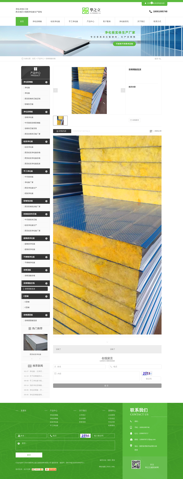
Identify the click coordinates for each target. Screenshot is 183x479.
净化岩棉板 (37, 21)
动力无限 (27, 469)
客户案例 (107, 21)
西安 (113, 460)
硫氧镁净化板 (29, 238)
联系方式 (157, 21)
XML (113, 467)
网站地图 (102, 467)
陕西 (109, 460)
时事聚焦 (111, 425)
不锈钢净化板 (29, 257)
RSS (108, 467)
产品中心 (90, 21)
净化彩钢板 (28, 82)
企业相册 (82, 418)
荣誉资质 (82, 422)
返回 (158, 59)
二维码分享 (157, 131)
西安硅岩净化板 (35, 354)
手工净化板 (73, 21)
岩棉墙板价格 (51, 58)
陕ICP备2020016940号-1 (75, 463)
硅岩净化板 (55, 21)
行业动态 (111, 418)
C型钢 (26, 296)
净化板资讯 (124, 21)
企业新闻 (111, 415)
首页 (22, 21)
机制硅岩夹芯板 (30, 214)
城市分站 (103, 460)
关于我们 (141, 21)
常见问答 (111, 422)
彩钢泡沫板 (28, 201)
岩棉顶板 (27, 270)
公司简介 (82, 415)
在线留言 (134, 120)
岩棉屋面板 (28, 315)
